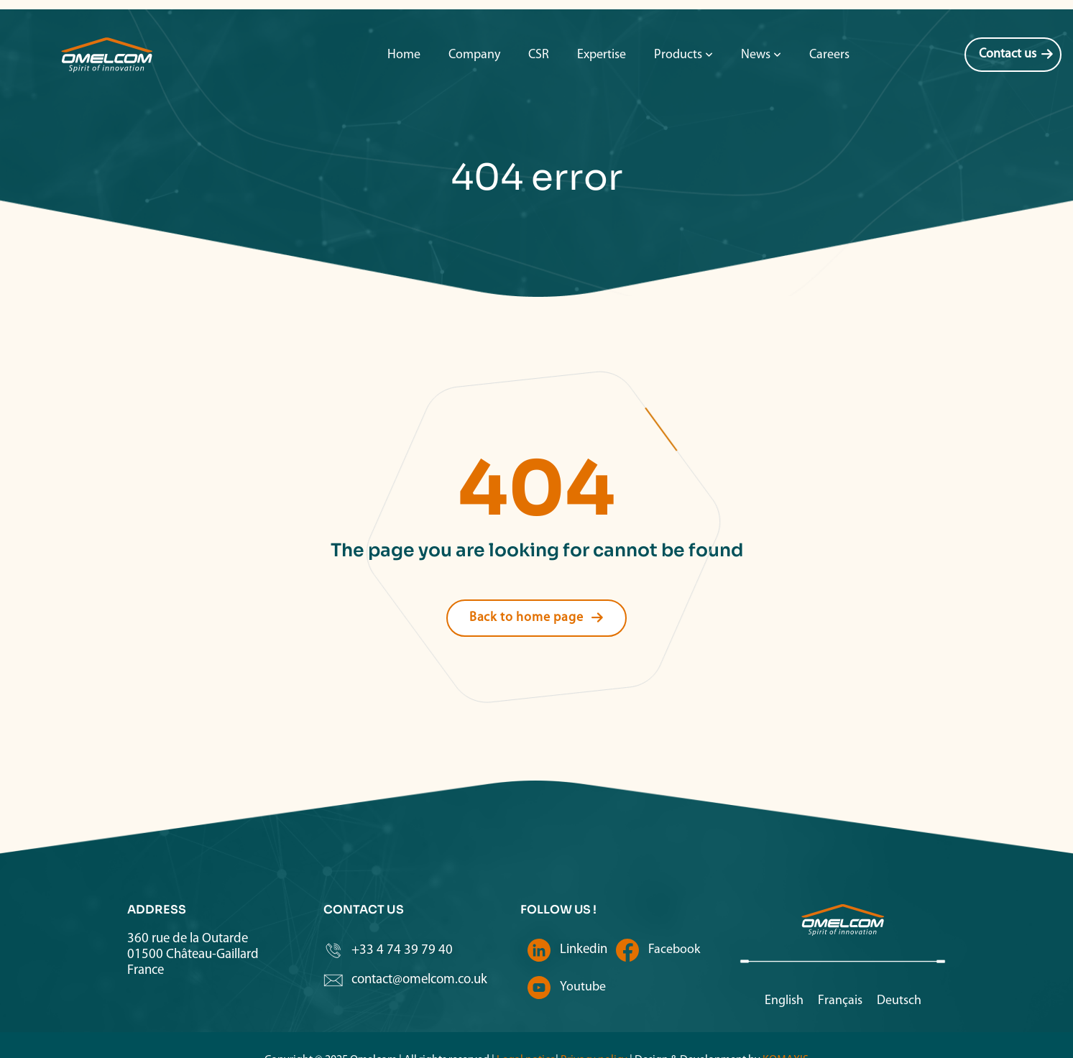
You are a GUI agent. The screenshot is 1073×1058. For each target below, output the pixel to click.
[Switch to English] (784, 971)
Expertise (601, 25)
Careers (829, 25)
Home (403, 25)
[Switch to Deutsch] (899, 971)
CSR (538, 25)
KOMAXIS (786, 1030)
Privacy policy (592, 1030)
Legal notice (526, 1030)
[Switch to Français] (840, 971)
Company (474, 25)
